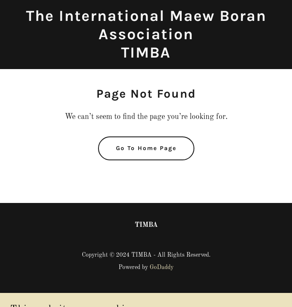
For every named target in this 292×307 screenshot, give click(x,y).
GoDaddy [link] (161, 267)
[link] (146, 55)
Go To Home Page (146, 148)
